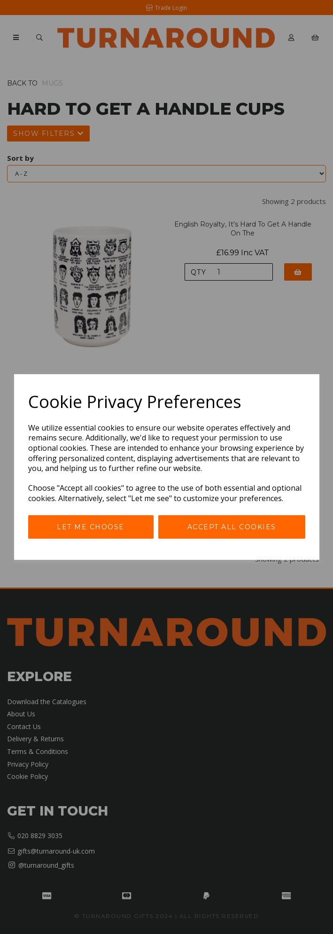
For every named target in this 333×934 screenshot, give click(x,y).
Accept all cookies (231, 527)
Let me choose (90, 527)
